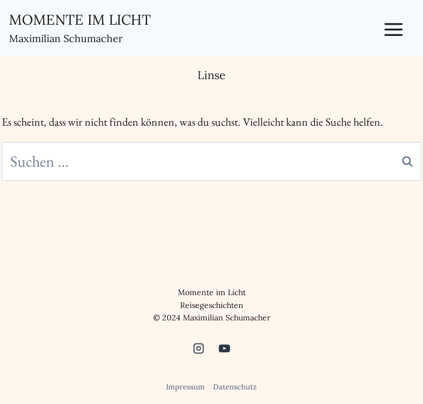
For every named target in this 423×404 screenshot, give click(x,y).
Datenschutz (235, 387)
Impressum (185, 387)
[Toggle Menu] (399, 27)
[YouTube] (224, 348)
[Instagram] (198, 348)
